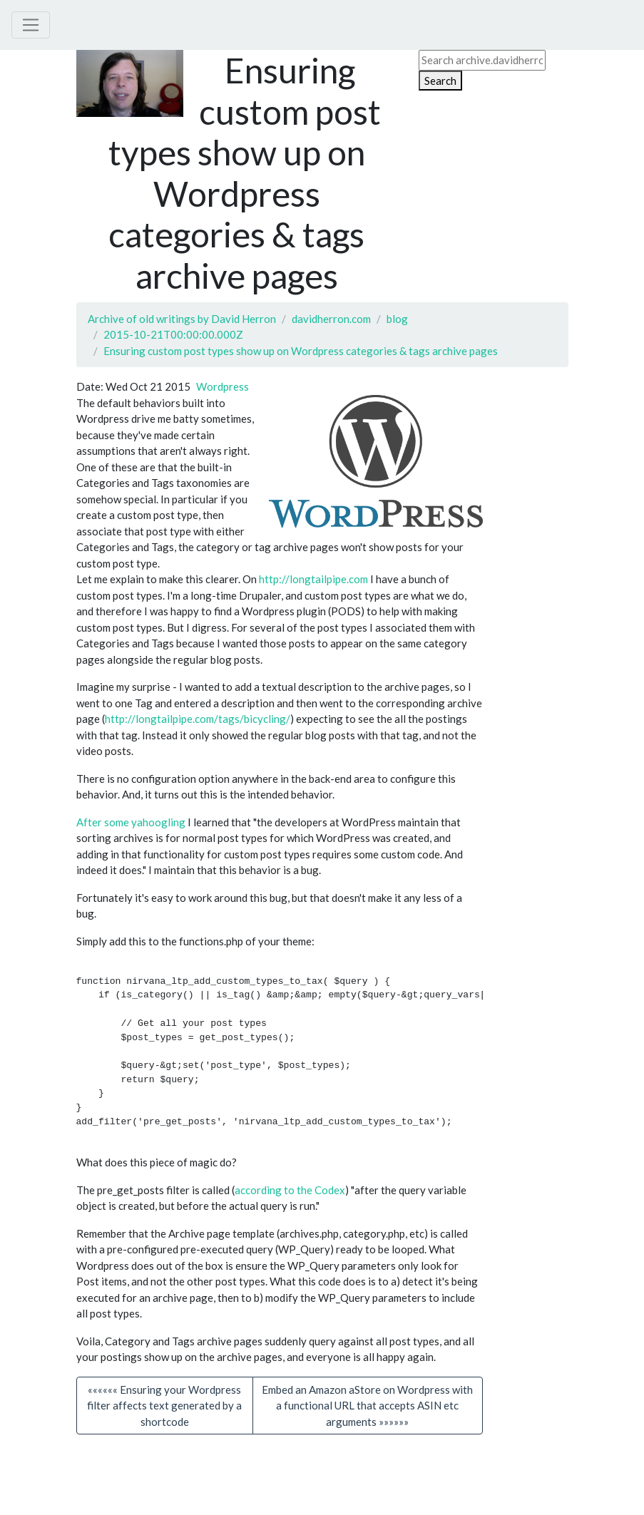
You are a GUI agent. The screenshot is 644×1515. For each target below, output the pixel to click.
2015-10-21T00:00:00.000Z (173, 334)
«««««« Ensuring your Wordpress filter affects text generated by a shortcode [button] (164, 1414)
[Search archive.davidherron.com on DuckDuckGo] (482, 60)
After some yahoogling (130, 822)
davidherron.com (331, 318)
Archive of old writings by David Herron (182, 318)
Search (440, 80)
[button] (367, 1415)
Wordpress (222, 386)
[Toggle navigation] (30, 24)
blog (397, 318)
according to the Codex (290, 1199)
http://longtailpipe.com (313, 578)
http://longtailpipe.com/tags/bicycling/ (197, 718)
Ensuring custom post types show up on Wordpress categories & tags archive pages (300, 350)
